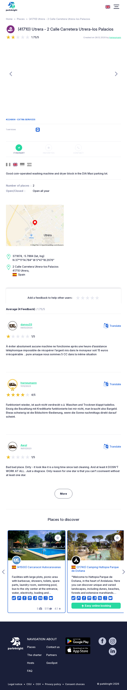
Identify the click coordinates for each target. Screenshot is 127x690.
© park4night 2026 (108, 683)
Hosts (30, 663)
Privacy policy (53, 684)
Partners (51, 655)
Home (9, 19)
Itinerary (19, 149)
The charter (34, 655)
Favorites (48, 149)
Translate (112, 325)
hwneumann (115, 37)
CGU (29, 684)
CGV (38, 684)
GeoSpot (51, 663)
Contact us (53, 647)
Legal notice (15, 684)
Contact (78, 149)
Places (21, 19)
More (63, 493)
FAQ (29, 670)
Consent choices (75, 684)
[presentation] (10, 74)
